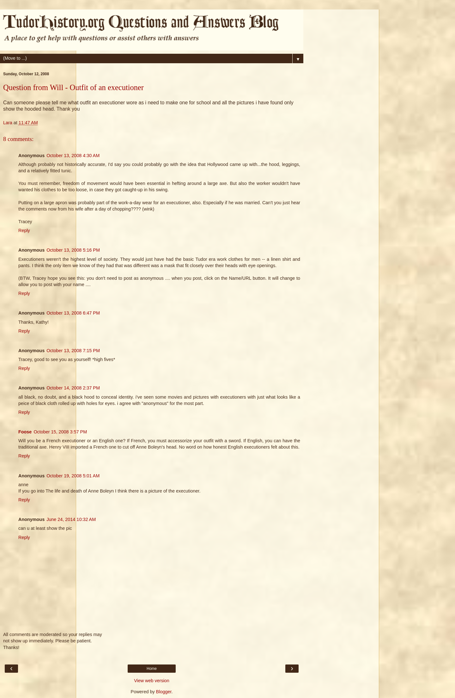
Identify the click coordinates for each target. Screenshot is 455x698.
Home (152, 668)
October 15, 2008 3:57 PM (60, 431)
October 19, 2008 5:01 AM (73, 475)
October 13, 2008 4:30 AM (73, 155)
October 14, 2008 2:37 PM (73, 387)
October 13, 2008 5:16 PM (73, 250)
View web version (151, 680)
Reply (24, 230)
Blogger (164, 691)
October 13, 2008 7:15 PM (73, 350)
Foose (25, 431)
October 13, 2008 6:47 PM (73, 312)
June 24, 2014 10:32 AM (71, 519)
